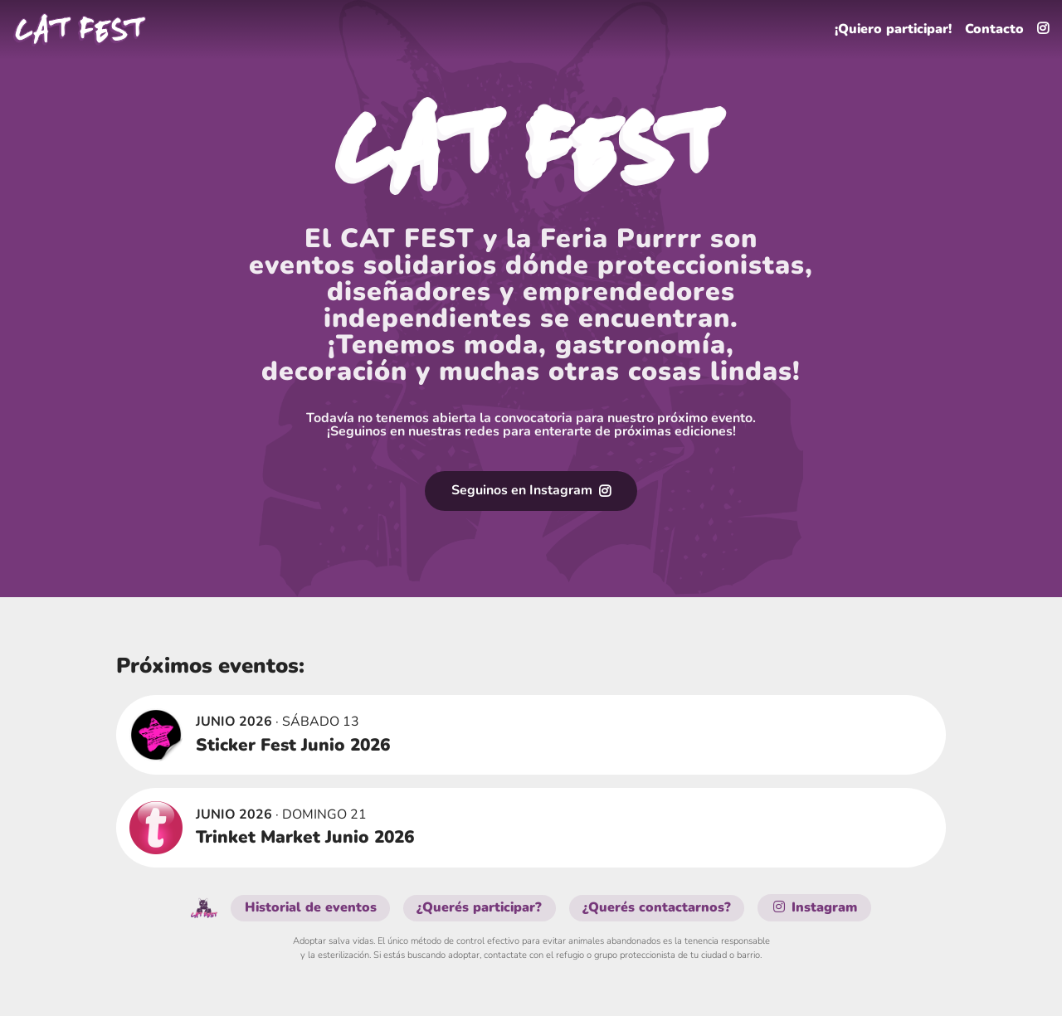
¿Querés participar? (480, 908)
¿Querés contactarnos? (658, 908)
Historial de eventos (311, 908)
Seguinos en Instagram (531, 491)
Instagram (815, 908)
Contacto (994, 30)
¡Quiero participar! (892, 30)
